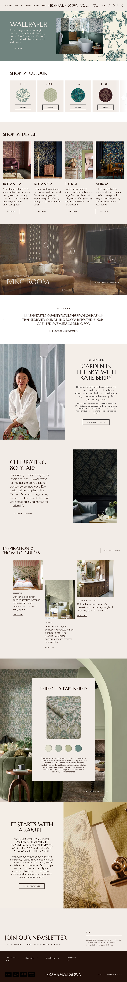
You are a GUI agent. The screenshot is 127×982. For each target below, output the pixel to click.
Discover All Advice (112, 550)
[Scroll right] (123, 97)
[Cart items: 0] (122, 5)
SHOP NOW (18, 48)
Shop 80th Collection (23, 514)
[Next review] (121, 319)
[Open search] (109, 5)
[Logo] (63, 5)
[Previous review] (5, 319)
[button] (72, 251)
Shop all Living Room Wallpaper (107, 283)
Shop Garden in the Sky (96, 422)
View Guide (18, 615)
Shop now (11, 211)
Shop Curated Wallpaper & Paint (95, 792)
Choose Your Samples (31, 886)
